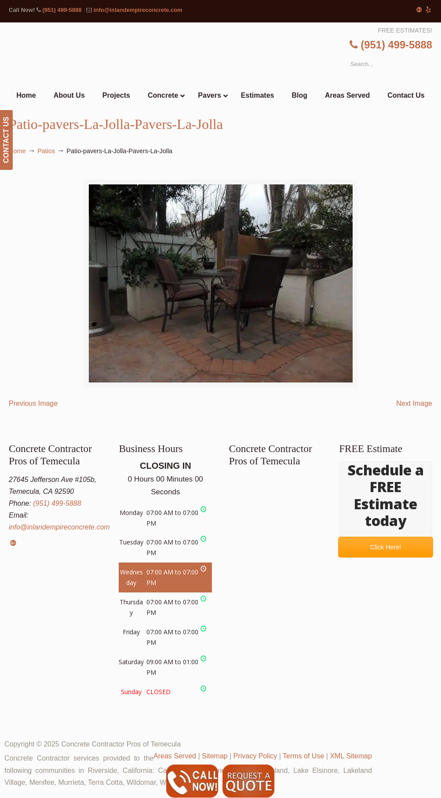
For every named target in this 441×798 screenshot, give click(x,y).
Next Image (414, 403)
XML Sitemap (351, 756)
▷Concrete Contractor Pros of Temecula (238, 55)
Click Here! (386, 547)
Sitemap (215, 756)
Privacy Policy (255, 756)
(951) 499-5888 (61, 10)
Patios (46, 150)
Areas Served (174, 756)
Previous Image (33, 403)
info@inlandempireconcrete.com (138, 10)
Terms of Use (303, 756)
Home (17, 150)
